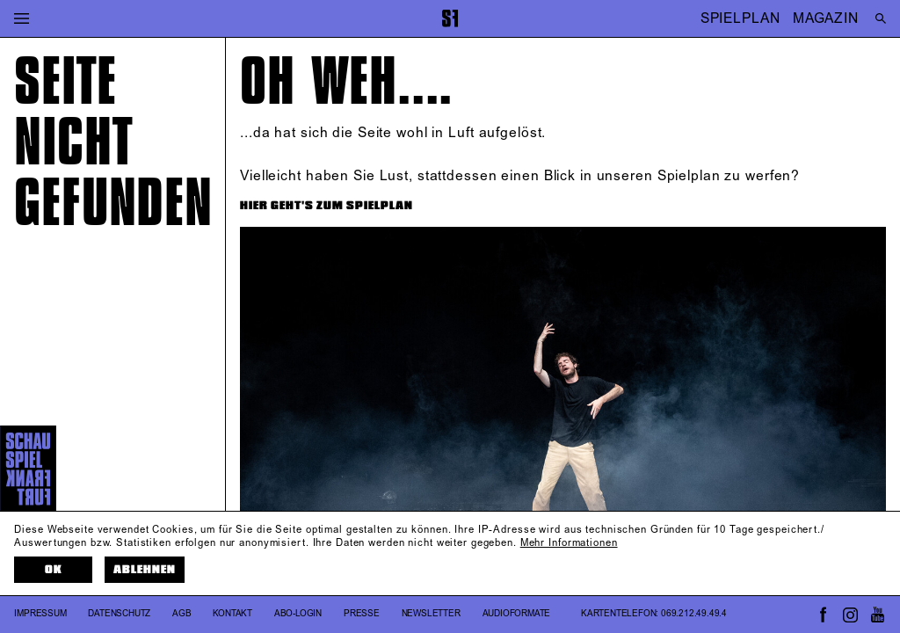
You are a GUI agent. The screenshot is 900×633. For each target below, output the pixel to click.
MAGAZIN (826, 18)
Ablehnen (144, 570)
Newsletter (431, 613)
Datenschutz (119, 613)
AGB (181, 613)
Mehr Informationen (569, 543)
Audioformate (517, 613)
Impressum (40, 613)
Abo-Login (298, 613)
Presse (362, 613)
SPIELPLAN (740, 18)
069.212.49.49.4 (694, 613)
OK (53, 570)
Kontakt (232, 613)
